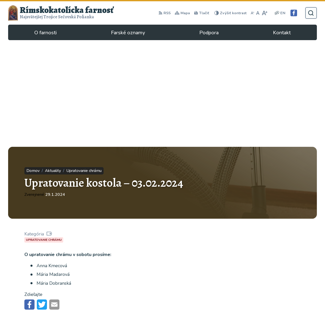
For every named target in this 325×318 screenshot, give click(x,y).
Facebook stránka (240, 296)
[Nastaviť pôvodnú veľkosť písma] (258, 13)
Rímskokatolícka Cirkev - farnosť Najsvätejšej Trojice (65, 262)
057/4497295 (237, 284)
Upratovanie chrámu (44, 133)
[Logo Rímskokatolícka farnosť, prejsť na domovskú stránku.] (61, 13)
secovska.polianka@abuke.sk (251, 290)
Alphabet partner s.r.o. (76, 255)
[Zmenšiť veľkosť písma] (252, 13)
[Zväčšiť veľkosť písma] (264, 13)
